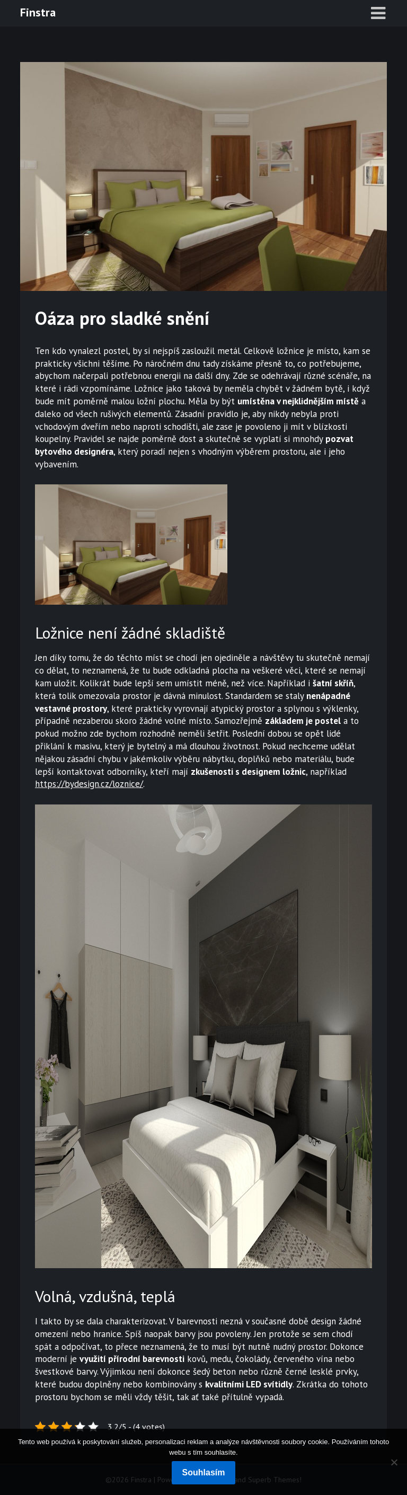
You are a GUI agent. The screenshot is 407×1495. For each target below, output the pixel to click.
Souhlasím (203, 1472)
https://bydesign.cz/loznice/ (89, 784)
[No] (393, 1462)
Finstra (38, 12)
